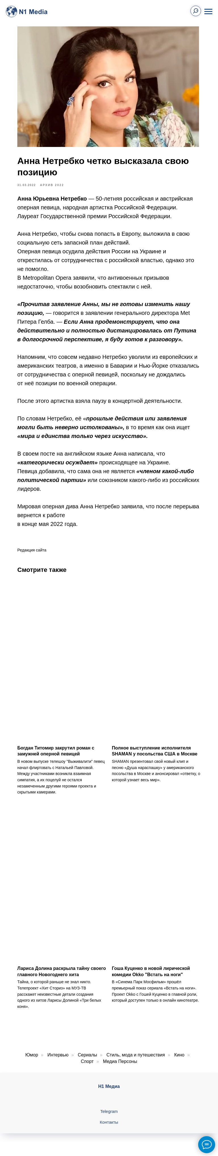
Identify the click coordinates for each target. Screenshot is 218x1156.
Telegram (109, 1109)
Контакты (109, 1120)
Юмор (31, 1052)
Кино (179, 1052)
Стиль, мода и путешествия (135, 1052)
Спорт (87, 1059)
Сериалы (87, 1052)
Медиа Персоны (120, 1059)
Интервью (57, 1052)
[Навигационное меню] (208, 11)
